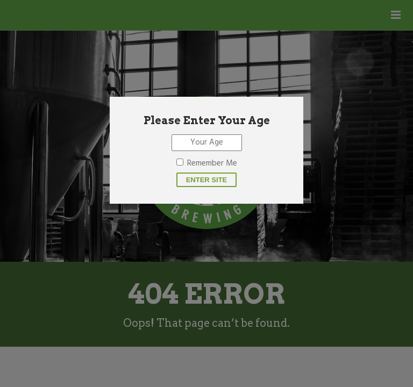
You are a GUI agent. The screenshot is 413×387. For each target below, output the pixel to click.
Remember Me (212, 163)
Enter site (206, 180)
